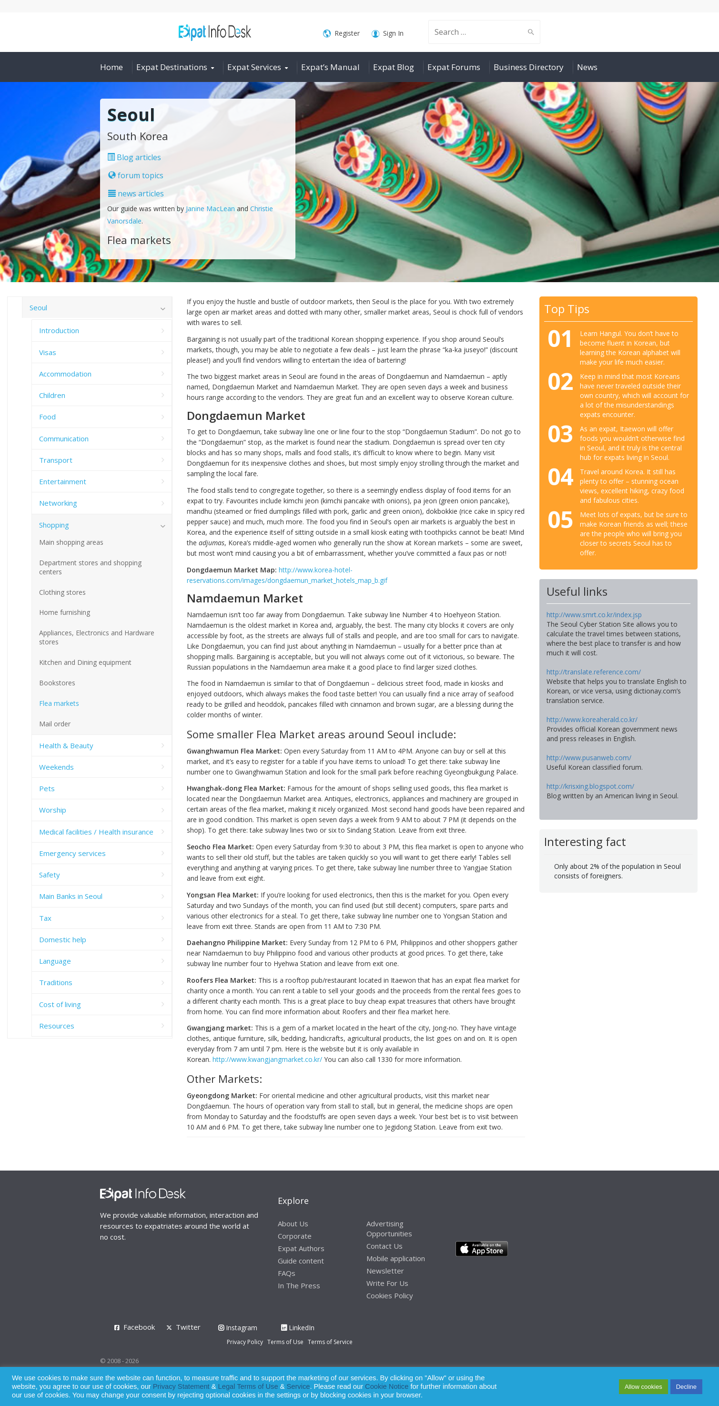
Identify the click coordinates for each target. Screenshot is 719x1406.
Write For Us (387, 1283)
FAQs (286, 1273)
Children (52, 395)
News (587, 66)
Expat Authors (301, 1248)
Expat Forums (453, 66)
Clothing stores (62, 592)
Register (341, 34)
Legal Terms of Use (248, 1386)
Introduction (59, 330)
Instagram (237, 1327)
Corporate (295, 1236)
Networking (58, 503)
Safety (49, 874)
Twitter (188, 1327)
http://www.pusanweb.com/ (589, 757)
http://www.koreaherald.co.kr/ (592, 719)
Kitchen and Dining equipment (85, 662)
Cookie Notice (386, 1386)
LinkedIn (297, 1327)
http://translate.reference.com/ (594, 671)
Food (47, 416)
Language (55, 961)
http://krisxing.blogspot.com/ (590, 786)
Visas (47, 352)
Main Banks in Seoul (70, 896)
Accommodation (65, 373)
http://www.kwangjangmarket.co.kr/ (267, 1059)
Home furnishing (64, 612)
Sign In (388, 34)
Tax (45, 918)
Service (298, 1386)
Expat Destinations (171, 66)
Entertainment (62, 481)
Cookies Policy (389, 1295)
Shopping (54, 525)
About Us (293, 1223)
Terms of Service (330, 1342)
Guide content (301, 1260)
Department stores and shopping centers (90, 567)
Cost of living (60, 1004)
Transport (55, 460)
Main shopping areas (71, 542)
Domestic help (62, 939)
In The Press (299, 1285)
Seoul (38, 307)
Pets (47, 788)
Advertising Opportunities (389, 1228)
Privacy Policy (245, 1342)
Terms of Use (285, 1342)
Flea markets (59, 703)
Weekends (56, 767)
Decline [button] (686, 1386)
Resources (56, 1025)
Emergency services (72, 853)
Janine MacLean (210, 208)
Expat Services (254, 66)
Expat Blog (393, 66)
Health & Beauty (66, 745)
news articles (136, 193)
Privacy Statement (181, 1386)
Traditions (55, 982)
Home (111, 66)
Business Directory (529, 66)
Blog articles (134, 157)
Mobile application (395, 1258)
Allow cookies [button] (643, 1386)
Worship (52, 810)
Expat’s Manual (330, 66)
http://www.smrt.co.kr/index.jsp (594, 614)
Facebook (139, 1327)
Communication (64, 438)
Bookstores (57, 682)
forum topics (135, 175)
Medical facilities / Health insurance (96, 831)
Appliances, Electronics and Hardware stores (96, 637)
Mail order (55, 723)
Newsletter (385, 1270)
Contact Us (384, 1246)
